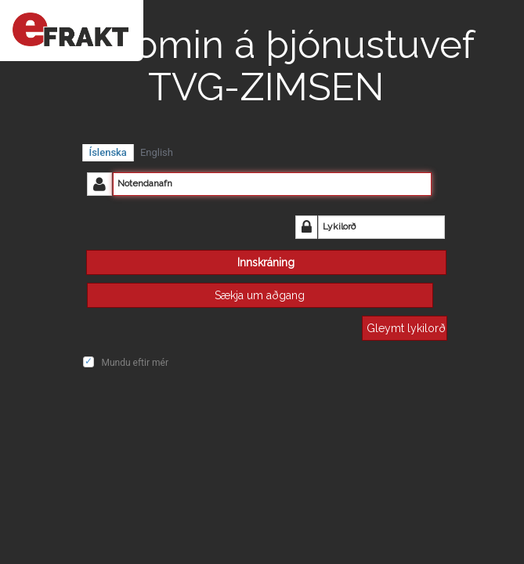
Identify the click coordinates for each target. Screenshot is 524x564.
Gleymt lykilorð (406, 328)
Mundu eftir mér (135, 362)
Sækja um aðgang (260, 295)
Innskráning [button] (266, 262)
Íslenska (108, 152)
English (156, 152)
